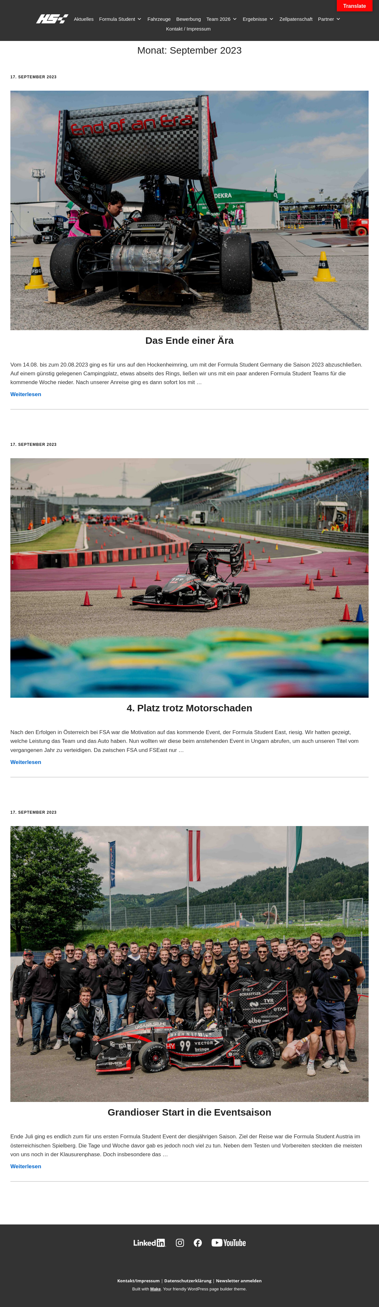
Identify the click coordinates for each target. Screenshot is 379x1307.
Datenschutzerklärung (187, 1281)
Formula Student (120, 19)
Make (155, 1289)
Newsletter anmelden (239, 1281)
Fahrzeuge (159, 19)
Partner (329, 19)
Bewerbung (188, 19)
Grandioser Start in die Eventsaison (189, 1112)
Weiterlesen (25, 394)
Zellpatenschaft (295, 19)
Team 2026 (221, 19)
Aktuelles (84, 19)
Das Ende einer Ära (189, 340)
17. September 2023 (33, 77)
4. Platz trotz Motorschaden (189, 708)
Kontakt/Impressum (138, 1281)
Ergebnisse (258, 19)
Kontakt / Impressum (188, 29)
